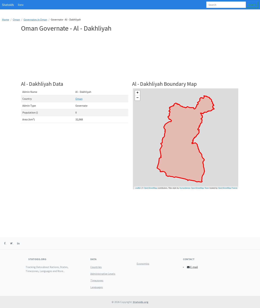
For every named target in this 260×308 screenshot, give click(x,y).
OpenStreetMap (150, 188)
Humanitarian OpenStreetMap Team (194, 188)
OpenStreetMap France (227, 188)
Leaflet (138, 188)
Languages (96, 287)
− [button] (137, 98)
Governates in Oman (35, 19)
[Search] (226, 5)
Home (5, 19)
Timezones (96, 280)
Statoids (8, 5)
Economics (143, 263)
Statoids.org (140, 302)
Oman (16, 19)
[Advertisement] (122, 57)
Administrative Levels (102, 273)
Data (20, 4)
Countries (96, 267)
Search (252, 4)
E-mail (192, 267)
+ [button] (137, 92)
